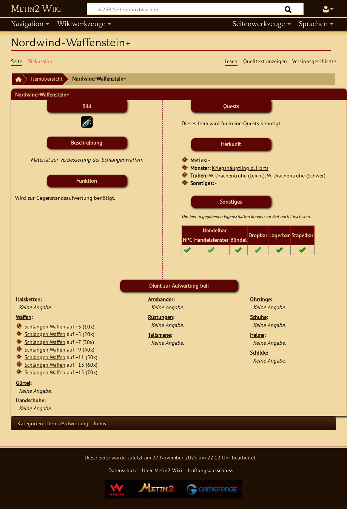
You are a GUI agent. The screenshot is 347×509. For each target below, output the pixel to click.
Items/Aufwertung (67, 423)
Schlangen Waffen (45, 326)
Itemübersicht (47, 78)
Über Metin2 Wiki (162, 470)
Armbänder (160, 299)
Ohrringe (260, 299)
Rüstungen (160, 317)
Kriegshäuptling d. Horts (240, 167)
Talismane (159, 334)
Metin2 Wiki (36, 9)
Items (100, 423)
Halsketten (28, 299)
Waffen (23, 317)
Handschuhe (30, 400)
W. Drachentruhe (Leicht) (237, 175)
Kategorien (30, 423)
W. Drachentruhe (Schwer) (296, 175)
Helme (257, 334)
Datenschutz (122, 470)
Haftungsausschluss (210, 470)
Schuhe (258, 317)
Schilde (258, 352)
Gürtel (23, 382)
